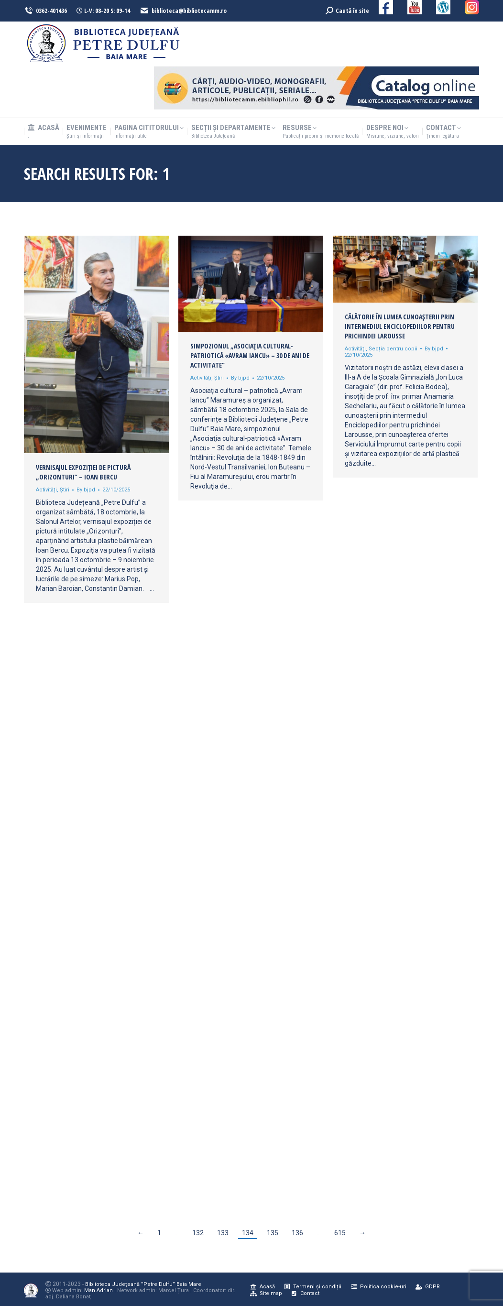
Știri (64, 490)
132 (198, 1233)
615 (340, 1233)
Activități (46, 490)
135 (272, 1233)
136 (297, 1233)
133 (223, 1233)
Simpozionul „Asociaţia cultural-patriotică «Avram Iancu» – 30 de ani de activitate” (249, 355)
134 (247, 1233)
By (86, 490)
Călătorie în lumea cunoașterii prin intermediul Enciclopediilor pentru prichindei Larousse (400, 326)
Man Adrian (98, 1290)
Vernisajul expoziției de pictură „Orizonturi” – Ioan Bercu (83, 472)
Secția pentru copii (393, 349)
